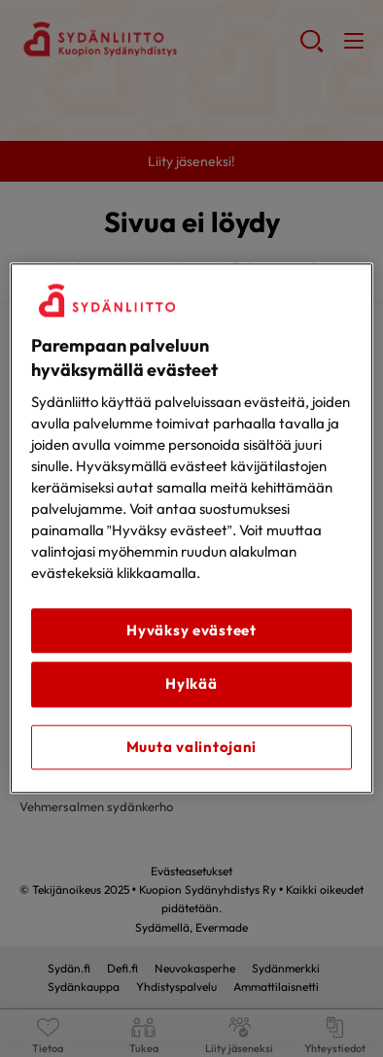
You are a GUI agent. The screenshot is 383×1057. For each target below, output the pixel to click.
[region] (191, 528)
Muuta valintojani (191, 746)
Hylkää (191, 684)
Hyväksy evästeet (191, 630)
